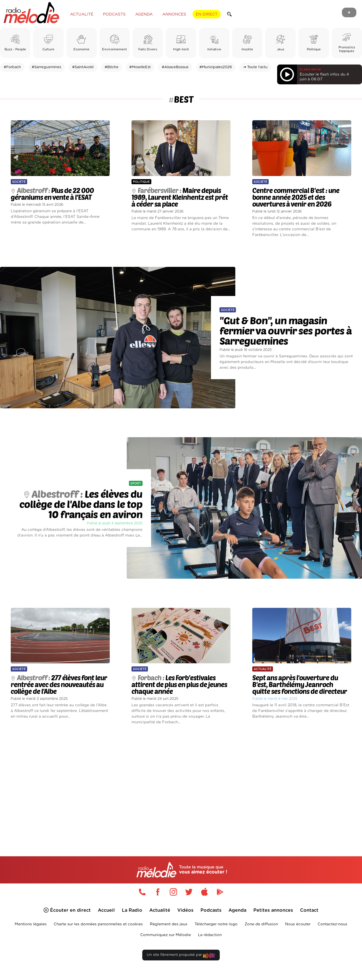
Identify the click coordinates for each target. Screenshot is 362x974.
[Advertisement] (181, 783)
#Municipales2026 (215, 67)
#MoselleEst (140, 67)
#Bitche (111, 67)
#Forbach (12, 67)
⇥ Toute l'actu (255, 67)
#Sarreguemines (46, 67)
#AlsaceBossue (175, 67)
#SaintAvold (83, 67)
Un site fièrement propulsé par (181, 956)
